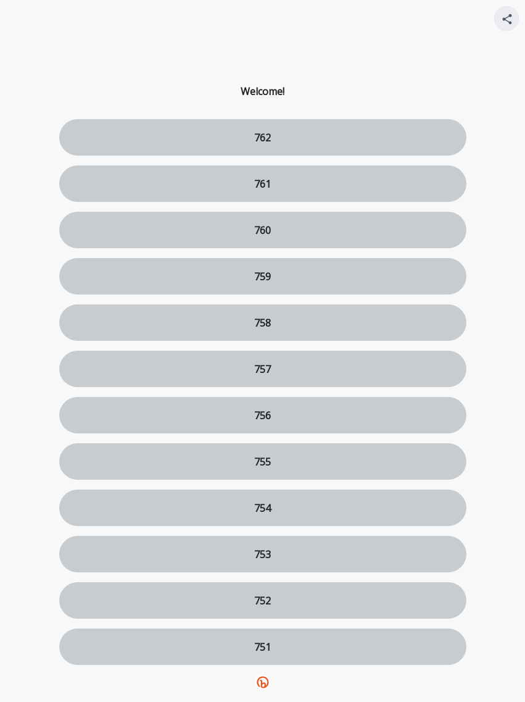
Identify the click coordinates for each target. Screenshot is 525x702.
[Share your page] (506, 18)
